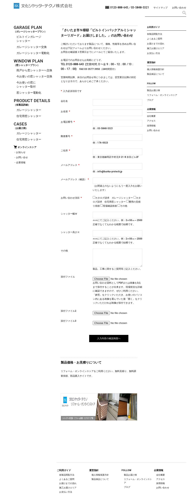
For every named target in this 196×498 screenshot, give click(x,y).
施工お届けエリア (155, 48)
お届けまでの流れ (155, 43)
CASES (20, 124)
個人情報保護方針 (155, 69)
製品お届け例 (153, 90)
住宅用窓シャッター (28, 116)
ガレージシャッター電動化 (32, 53)
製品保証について (155, 74)
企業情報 (20, 162)
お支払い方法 (153, 53)
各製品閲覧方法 (154, 34)
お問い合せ (22, 157)
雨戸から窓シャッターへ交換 (34, 70)
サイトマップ (160, 7)
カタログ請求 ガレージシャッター (113, 197)
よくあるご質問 (154, 38)
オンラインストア (27, 147)
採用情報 (151, 125)
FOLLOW (151, 83)
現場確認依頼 (109, 206)
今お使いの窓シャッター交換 (34, 76)
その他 (122, 206)
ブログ (150, 100)
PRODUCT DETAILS (32, 100)
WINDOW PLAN (28, 61)
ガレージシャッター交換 (31, 46)
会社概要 (151, 116)
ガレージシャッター (28, 109)
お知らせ (20, 152)
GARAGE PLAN (28, 27)
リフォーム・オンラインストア (162, 95)
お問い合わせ (179, 7)
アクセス (151, 121)
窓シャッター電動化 (28, 92)
